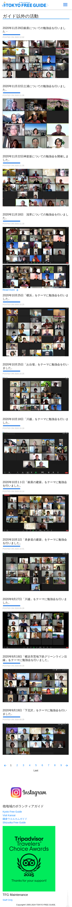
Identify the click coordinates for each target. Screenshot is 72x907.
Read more (9, 289)
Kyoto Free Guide (12, 811)
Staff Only (8, 900)
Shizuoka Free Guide (14, 822)
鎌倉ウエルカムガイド (15, 818)
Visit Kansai (9, 815)
